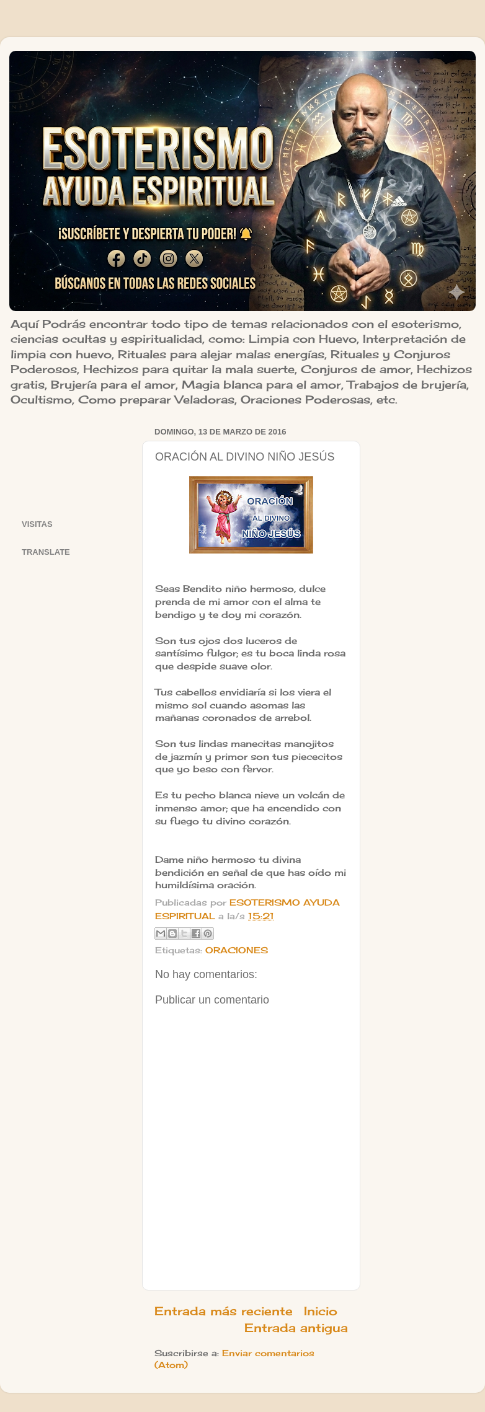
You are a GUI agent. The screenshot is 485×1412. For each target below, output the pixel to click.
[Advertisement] (74, 462)
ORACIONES (236, 950)
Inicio (320, 1311)
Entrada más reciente (223, 1311)
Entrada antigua (296, 1327)
